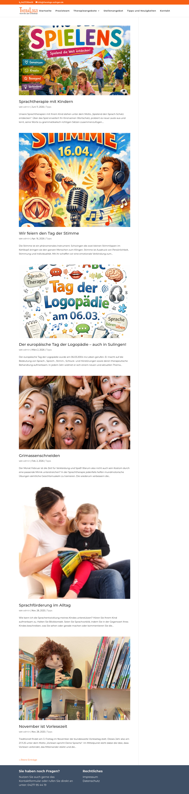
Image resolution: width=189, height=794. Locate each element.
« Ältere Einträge (28, 759)
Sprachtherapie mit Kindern (46, 101)
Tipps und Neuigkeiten (141, 11)
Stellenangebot (113, 11)
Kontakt (165, 11)
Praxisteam (63, 11)
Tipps (48, 107)
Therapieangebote (85, 11)
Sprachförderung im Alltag (45, 605)
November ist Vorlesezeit (43, 726)
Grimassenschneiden (39, 455)
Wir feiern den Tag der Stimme (49, 233)
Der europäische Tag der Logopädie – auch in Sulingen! (72, 344)
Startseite (45, 11)
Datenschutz (91, 781)
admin (26, 107)
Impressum (90, 777)
